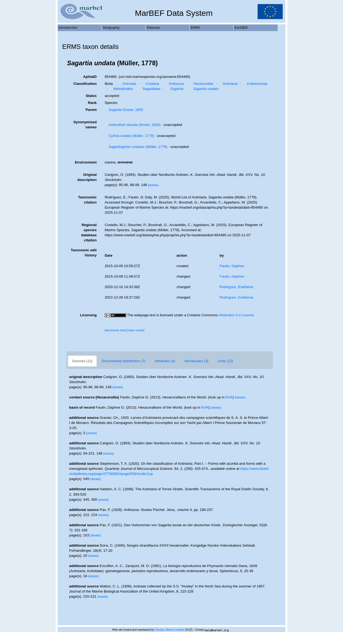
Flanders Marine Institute (169, 629)
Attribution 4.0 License (236, 315)
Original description (87, 177)
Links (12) (225, 361)
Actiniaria (228, 84)
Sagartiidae (150, 89)
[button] (64, 63)
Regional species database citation (89, 232)
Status (91, 96)
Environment (85, 162)
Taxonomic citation (87, 199)
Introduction (68, 28)
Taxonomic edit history (84, 252)
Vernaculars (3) (196, 361)
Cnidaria (150, 84)
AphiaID (89, 77)
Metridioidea (121, 89)
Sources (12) (82, 361)
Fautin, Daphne (232, 266)
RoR (229, 397)
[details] (153, 185)
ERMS (195, 28)
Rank (92, 103)
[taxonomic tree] (115, 330)
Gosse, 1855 (124, 110)
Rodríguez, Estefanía (236, 287)
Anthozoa (174, 84)
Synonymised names (85, 124)
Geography (111, 28)
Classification (85, 84)
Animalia (127, 84)
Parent (90, 110)
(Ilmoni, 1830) (133, 125)
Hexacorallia (201, 84)
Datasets (153, 28)
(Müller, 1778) (129, 136)
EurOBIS (241, 28)
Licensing (88, 315)
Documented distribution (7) (124, 361)
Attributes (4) (165, 361)
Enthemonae (255, 84)
